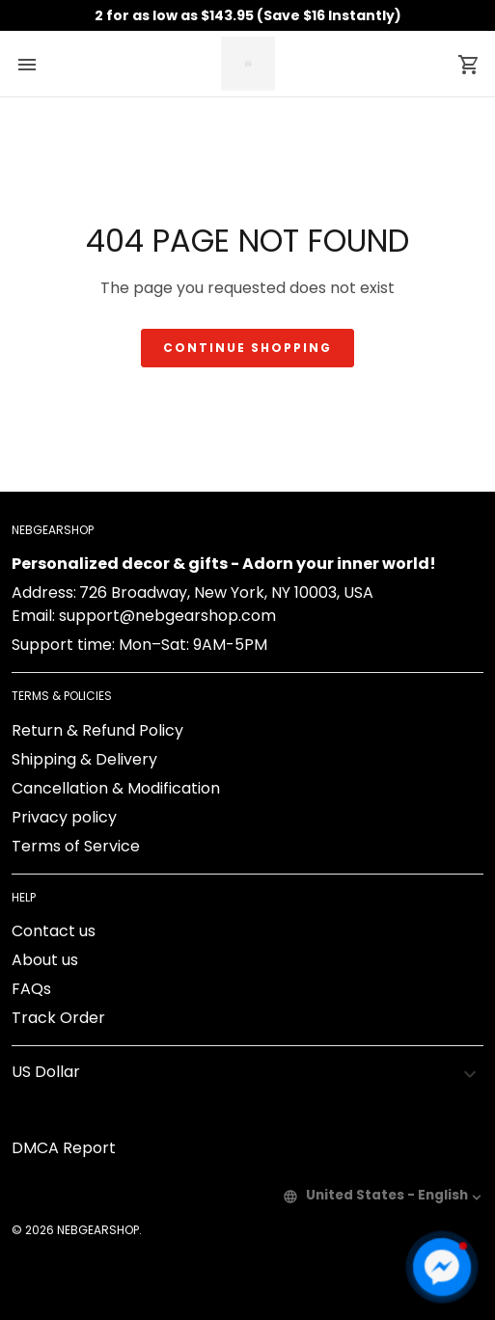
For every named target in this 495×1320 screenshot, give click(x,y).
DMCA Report (64, 1148)
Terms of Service (76, 846)
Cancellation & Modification (116, 788)
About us (45, 960)
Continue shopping (247, 347)
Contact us (54, 931)
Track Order (58, 1018)
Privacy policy (64, 817)
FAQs (31, 989)
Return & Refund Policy (97, 730)
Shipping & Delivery (84, 759)
